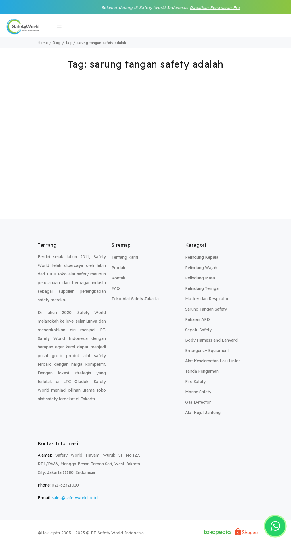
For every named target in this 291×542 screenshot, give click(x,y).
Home (43, 43)
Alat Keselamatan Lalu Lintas (212, 360)
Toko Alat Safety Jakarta (135, 298)
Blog (56, 43)
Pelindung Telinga (202, 288)
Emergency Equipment (207, 350)
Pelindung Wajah (201, 267)
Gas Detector (198, 402)
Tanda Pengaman (202, 371)
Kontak (118, 278)
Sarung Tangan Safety (206, 309)
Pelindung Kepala (201, 257)
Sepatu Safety (198, 329)
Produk (118, 267)
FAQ (116, 288)
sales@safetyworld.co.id (75, 497)
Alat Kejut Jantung (203, 412)
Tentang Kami (125, 257)
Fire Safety (195, 381)
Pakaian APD (197, 319)
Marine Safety (198, 391)
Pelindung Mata (200, 278)
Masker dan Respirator (207, 298)
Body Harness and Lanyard (211, 340)
